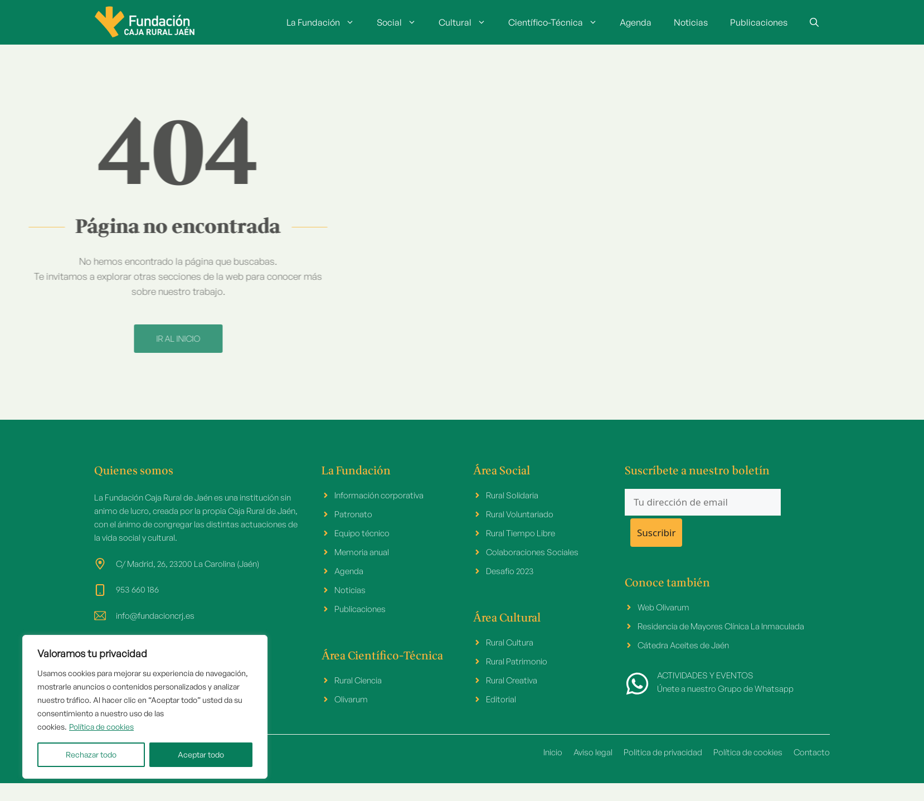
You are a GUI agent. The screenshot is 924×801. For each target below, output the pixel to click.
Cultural (468, 22)
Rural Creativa (511, 680)
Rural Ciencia (358, 680)
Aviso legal (592, 752)
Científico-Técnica (558, 22)
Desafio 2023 (510, 571)
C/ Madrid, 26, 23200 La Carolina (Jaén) (187, 564)
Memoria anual (361, 552)
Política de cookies (101, 726)
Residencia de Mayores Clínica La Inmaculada (721, 626)
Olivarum (351, 699)
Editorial (501, 699)
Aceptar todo (201, 754)
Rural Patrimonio (516, 661)
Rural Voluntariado (519, 514)
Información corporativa (379, 495)
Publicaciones (758, 22)
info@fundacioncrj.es (155, 615)
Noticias (691, 22)
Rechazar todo (91, 754)
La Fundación (326, 22)
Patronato (353, 514)
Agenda (635, 22)
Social (402, 22)
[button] (814, 22)
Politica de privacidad (663, 752)
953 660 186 (137, 589)
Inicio (552, 752)
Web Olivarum (663, 607)
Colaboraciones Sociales (532, 552)
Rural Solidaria (512, 495)
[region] (145, 707)
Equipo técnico (362, 533)
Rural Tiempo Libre (520, 533)
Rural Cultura (509, 642)
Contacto (812, 752)
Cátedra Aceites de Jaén (683, 645)
